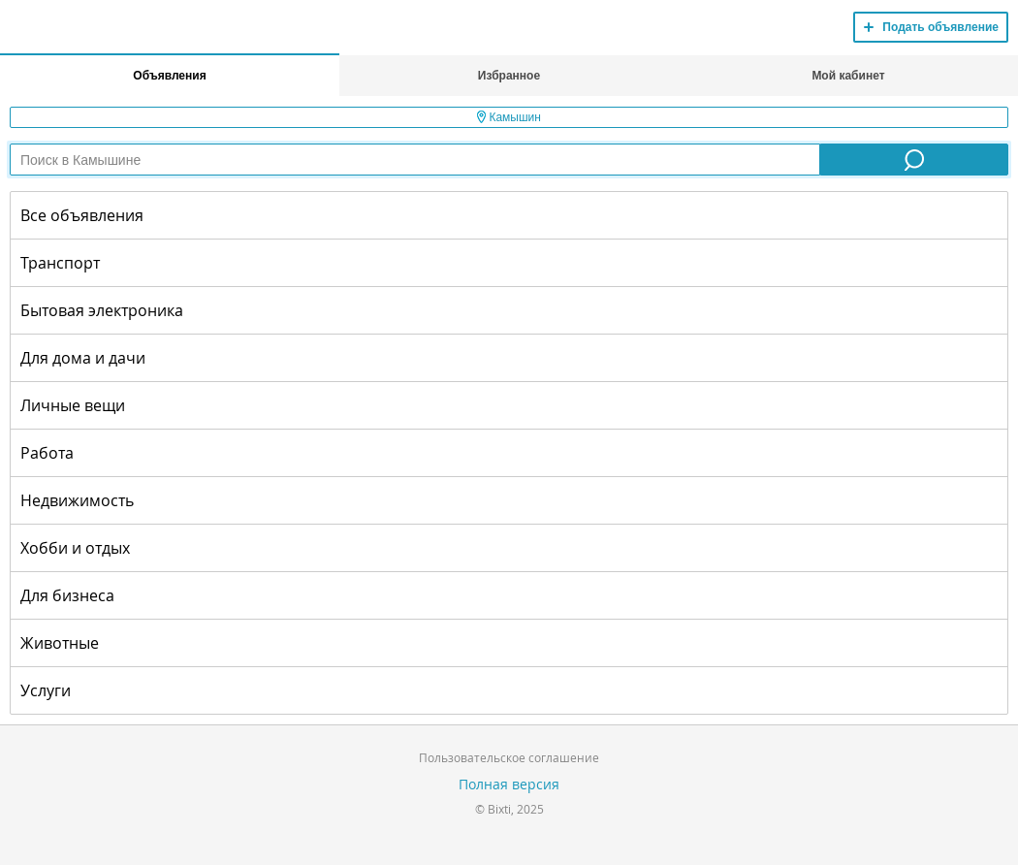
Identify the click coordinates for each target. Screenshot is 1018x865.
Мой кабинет (847, 75)
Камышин (509, 117)
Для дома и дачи (82, 357)
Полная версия (509, 784)
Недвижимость (77, 500)
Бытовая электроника (101, 310)
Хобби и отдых (75, 548)
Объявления (169, 75)
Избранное (509, 75)
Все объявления (81, 215)
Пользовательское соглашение (509, 757)
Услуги (45, 690)
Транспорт (60, 262)
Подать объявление (940, 27)
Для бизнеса (67, 595)
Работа (47, 453)
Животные (59, 643)
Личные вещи (72, 405)
